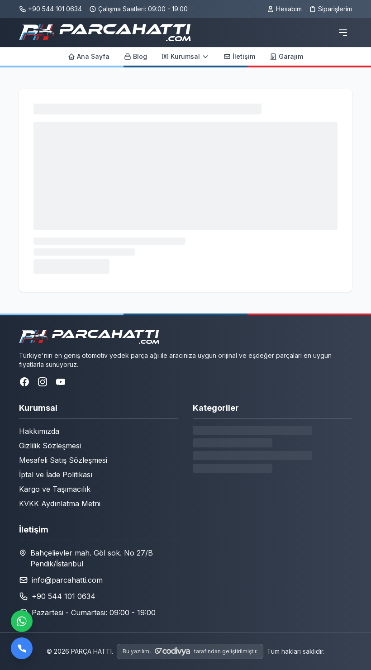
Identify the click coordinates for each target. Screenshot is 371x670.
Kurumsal (185, 56)
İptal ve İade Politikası (55, 474)
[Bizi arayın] (22, 648)
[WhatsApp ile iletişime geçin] (22, 621)
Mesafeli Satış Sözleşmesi (63, 460)
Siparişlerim (330, 9)
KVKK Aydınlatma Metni (59, 503)
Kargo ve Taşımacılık (54, 489)
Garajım (286, 56)
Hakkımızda (39, 431)
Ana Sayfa (88, 56)
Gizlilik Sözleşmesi (50, 445)
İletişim (239, 56)
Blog (135, 56)
